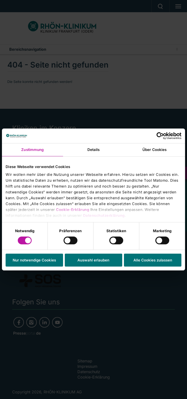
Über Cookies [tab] (154, 149)
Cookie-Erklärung (72, 209)
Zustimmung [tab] (32, 149)
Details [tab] (93, 149)
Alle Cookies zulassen (152, 260)
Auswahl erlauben (93, 260)
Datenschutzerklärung (104, 215)
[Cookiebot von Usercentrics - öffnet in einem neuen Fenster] (160, 136)
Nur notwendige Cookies (34, 260)
